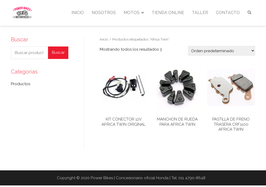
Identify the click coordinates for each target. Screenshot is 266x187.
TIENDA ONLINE (168, 12)
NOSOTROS (104, 12)
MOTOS (131, 12)
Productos (20, 84)
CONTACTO (228, 12)
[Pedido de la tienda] (221, 50)
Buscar (58, 52)
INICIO (77, 12)
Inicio (104, 39)
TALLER (200, 12)
